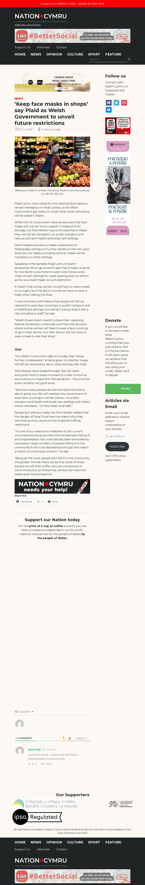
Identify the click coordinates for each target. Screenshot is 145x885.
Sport (94, 54)
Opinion (54, 54)
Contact (61, 47)
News (36, 54)
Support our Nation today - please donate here (72, 3)
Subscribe (117, 446)
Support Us (22, 47)
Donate (125, 388)
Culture (75, 54)
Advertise (43, 47)
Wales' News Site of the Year (28, 24)
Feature (113, 54)
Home (20, 54)
